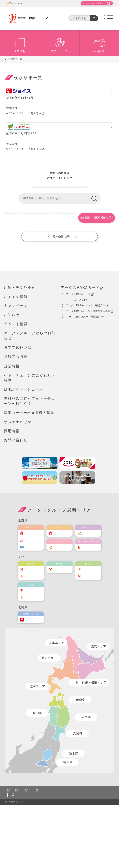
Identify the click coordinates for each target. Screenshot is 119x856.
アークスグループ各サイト (91, 3)
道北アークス (62, 594)
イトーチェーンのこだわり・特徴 (29, 424)
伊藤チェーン (34, 637)
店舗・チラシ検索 (19, 47)
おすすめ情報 (59, 47)
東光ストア (32, 587)
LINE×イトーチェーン (23, 436)
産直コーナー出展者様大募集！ (31, 460)
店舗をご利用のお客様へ (26, 77)
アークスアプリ (76, 347)
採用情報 (99, 69)
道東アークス (91, 580)
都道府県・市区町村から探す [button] (97, 265)
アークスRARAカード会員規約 (85, 364)
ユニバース (32, 616)
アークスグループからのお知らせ (29, 382)
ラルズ (30, 580)
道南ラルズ (61, 580)
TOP (6, 77)
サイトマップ (12, 846)
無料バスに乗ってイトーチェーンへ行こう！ (29, 448)
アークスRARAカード (82, 335)
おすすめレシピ (18, 394)
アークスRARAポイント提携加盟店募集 (89, 358)
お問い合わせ (16, 487)
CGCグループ (33, 846)
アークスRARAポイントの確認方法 (87, 352)
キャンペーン (99, 47)
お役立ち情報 (15, 404)
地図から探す (21, 264)
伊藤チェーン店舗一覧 (59, 229)
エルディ (31, 594)
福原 (87, 594)
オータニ (31, 667)
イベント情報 (16, 371)
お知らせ (12, 362)
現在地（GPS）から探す (59, 264)
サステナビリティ (59, 69)
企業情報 (20, 69)
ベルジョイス (34, 624)
